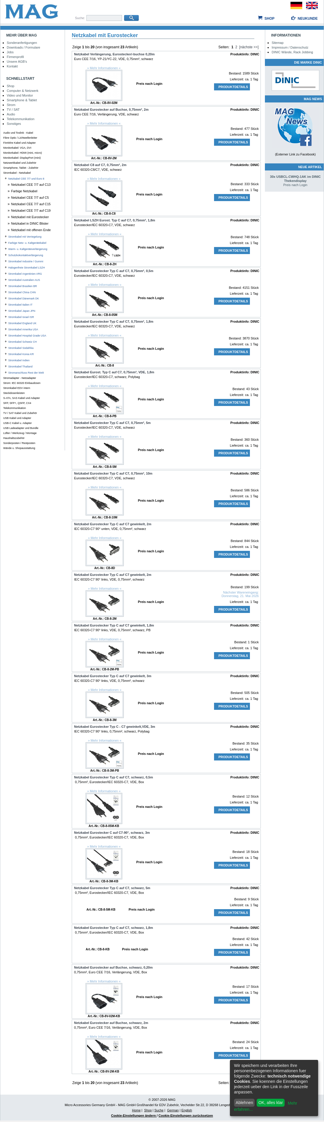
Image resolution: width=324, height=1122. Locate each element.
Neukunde (308, 18)
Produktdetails (233, 87)
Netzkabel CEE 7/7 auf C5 (30, 197)
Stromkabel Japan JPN (21, 310)
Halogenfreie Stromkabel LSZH (26, 267)
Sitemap (277, 42)
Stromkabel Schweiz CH (22, 341)
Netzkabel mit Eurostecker (30, 217)
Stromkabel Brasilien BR (22, 286)
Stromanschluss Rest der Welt (26, 372)
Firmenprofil (15, 57)
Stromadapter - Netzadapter (19, 378)
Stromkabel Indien (19, 360)
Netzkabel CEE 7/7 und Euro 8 (26, 178)
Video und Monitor (20, 95)
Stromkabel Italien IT (20, 304)
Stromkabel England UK (22, 323)
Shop (269, 18)
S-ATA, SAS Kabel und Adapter (21, 398)
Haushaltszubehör (14, 438)
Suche (158, 1110)
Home (136, 1110)
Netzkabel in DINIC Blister (30, 223)
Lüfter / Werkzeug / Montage (19, 433)
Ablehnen (244, 1102)
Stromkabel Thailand (20, 366)
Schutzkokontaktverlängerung (25, 255)
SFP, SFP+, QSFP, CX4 (17, 403)
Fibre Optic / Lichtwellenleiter (20, 137)
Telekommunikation (20, 119)
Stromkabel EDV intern (16, 388)
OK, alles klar (270, 1102)
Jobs (10, 52)
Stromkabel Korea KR (21, 354)
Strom (11, 105)
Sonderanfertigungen (22, 42)
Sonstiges (14, 123)
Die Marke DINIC (308, 62)
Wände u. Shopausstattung (19, 448)
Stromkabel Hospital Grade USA (27, 335)
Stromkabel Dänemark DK (23, 298)
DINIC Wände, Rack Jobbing (292, 52)
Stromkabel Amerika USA (23, 329)
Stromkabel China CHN (22, 292)
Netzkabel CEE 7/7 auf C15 (31, 204)
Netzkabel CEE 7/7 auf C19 (31, 210)
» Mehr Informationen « (104, 68)
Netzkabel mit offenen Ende (31, 230)
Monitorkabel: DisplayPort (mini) (22, 157)
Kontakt (12, 66)
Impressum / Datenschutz (290, 47)
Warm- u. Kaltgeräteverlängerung (27, 249)
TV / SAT (13, 109)
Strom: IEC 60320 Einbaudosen (22, 383)
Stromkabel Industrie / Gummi (25, 261)
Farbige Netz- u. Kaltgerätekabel (27, 242)
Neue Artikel (310, 167)
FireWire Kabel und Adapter (19, 142)
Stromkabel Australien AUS (24, 280)
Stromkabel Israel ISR (21, 317)
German (173, 1110)
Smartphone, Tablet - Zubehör (20, 167)
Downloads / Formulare (23, 47)
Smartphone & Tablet (22, 100)
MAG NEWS (313, 99)
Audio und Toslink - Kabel (18, 132)
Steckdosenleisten (14, 393)
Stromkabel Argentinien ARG (25, 273)
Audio (11, 114)
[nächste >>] (249, 47)
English (186, 1110)
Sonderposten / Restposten (19, 443)
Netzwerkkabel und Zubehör (19, 162)
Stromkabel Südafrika (21, 348)
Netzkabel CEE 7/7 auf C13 (31, 184)
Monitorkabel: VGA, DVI (17, 147)
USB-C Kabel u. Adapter (17, 423)
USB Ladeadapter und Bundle (21, 428)
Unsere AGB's (17, 61)
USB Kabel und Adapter (17, 418)
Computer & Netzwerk (23, 90)
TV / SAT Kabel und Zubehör (20, 413)
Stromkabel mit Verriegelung (24, 236)
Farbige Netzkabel (24, 191)
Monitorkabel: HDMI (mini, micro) (22, 152)
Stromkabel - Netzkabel (17, 172)
